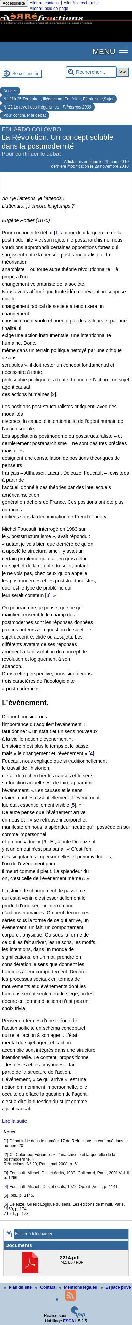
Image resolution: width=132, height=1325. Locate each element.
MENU (104, 51)
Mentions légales (78, 1287)
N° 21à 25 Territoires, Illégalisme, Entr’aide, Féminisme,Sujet (58, 99)
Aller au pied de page (49, 8)
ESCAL (70, 1321)
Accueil (10, 90)
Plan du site (18, 1287)
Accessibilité (14, 3)
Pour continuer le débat (24, 115)
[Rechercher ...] (91, 72)
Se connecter (25, 73)
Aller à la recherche (81, 3)
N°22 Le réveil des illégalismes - (47, 107)
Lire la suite (14, 1121)
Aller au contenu (44, 3)
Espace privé (116, 1287)
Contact (45, 1287)
